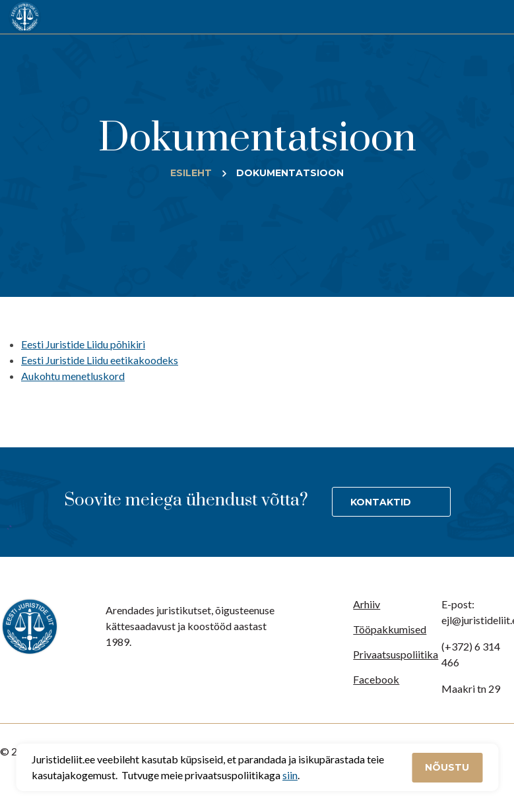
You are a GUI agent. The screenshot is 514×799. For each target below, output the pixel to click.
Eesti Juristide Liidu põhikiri (83, 344)
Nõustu (447, 767)
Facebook (376, 679)
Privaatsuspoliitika (395, 654)
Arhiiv (366, 604)
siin (290, 775)
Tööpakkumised (389, 629)
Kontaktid (380, 502)
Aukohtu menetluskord (73, 375)
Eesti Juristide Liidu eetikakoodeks (99, 360)
